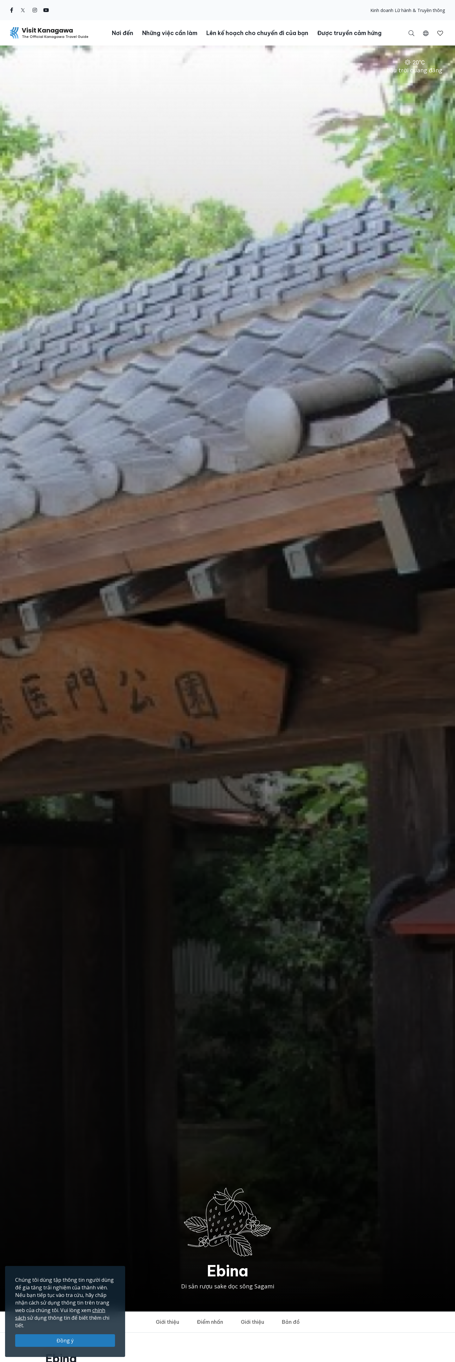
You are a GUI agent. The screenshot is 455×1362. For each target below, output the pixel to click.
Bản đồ (291, 1322)
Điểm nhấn (210, 1322)
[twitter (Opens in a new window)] (23, 10)
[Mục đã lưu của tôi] (440, 32)
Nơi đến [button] (122, 33)
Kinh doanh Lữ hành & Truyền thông (407, 10)
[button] (426, 32)
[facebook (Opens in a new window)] (11, 10)
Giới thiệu (167, 1322)
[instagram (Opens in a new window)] (35, 10)
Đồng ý (65, 1340)
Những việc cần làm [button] (169, 33)
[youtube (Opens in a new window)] (46, 10)
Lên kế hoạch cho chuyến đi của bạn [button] (257, 33)
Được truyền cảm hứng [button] (349, 33)
